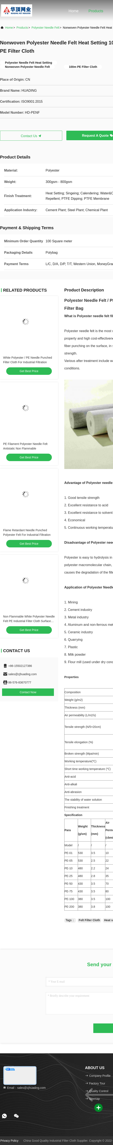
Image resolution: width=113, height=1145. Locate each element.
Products (96, 11)
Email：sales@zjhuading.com (24, 1087)
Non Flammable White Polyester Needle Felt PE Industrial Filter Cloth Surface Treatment (29, 621)
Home (74, 11)
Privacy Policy (9, 1140)
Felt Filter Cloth (89, 920)
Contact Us (31, 136)
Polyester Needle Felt (45, 27)
